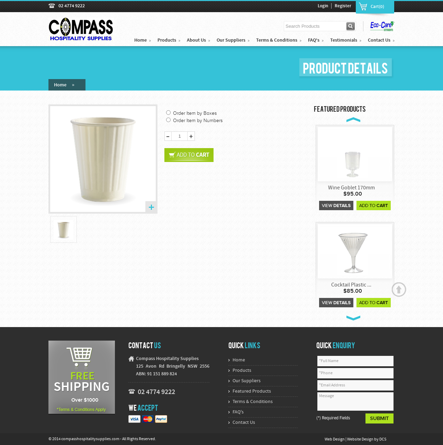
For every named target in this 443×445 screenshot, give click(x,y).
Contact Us (379, 40)
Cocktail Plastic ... (351, 285)
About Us (196, 40)
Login (323, 6)
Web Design (335, 439)
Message (355, 401)
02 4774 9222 (71, 6)
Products (166, 40)
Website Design (360, 439)
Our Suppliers (231, 40)
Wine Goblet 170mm (351, 188)
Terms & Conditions (276, 40)
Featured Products (252, 391)
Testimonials (343, 40)
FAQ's (313, 40)
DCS (382, 439)
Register (343, 6)
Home (140, 40)
